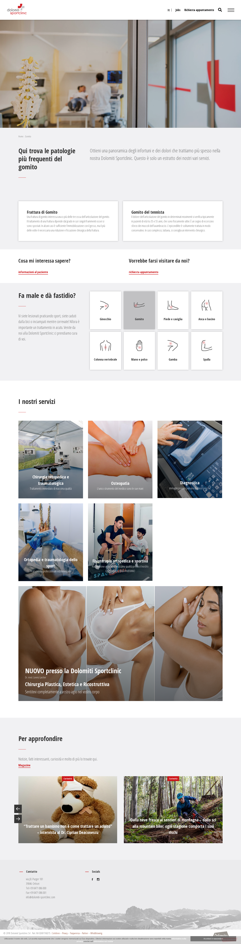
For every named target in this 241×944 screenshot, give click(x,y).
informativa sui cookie (103, 941)
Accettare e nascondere (213, 939)
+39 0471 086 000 (37, 888)
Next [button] (18, 819)
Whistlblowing (96, 933)
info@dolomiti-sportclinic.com (40, 897)
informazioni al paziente (33, 272)
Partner (85, 933)
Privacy (65, 933)
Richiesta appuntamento (199, 10)
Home (20, 136)
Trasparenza (75, 933)
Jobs (178, 10)
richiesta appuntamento (143, 272)
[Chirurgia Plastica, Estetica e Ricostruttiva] (120, 643)
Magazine (24, 765)
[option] (67, 809)
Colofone (56, 933)
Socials (96, 871)
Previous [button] (18, 809)
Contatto (31, 871)
